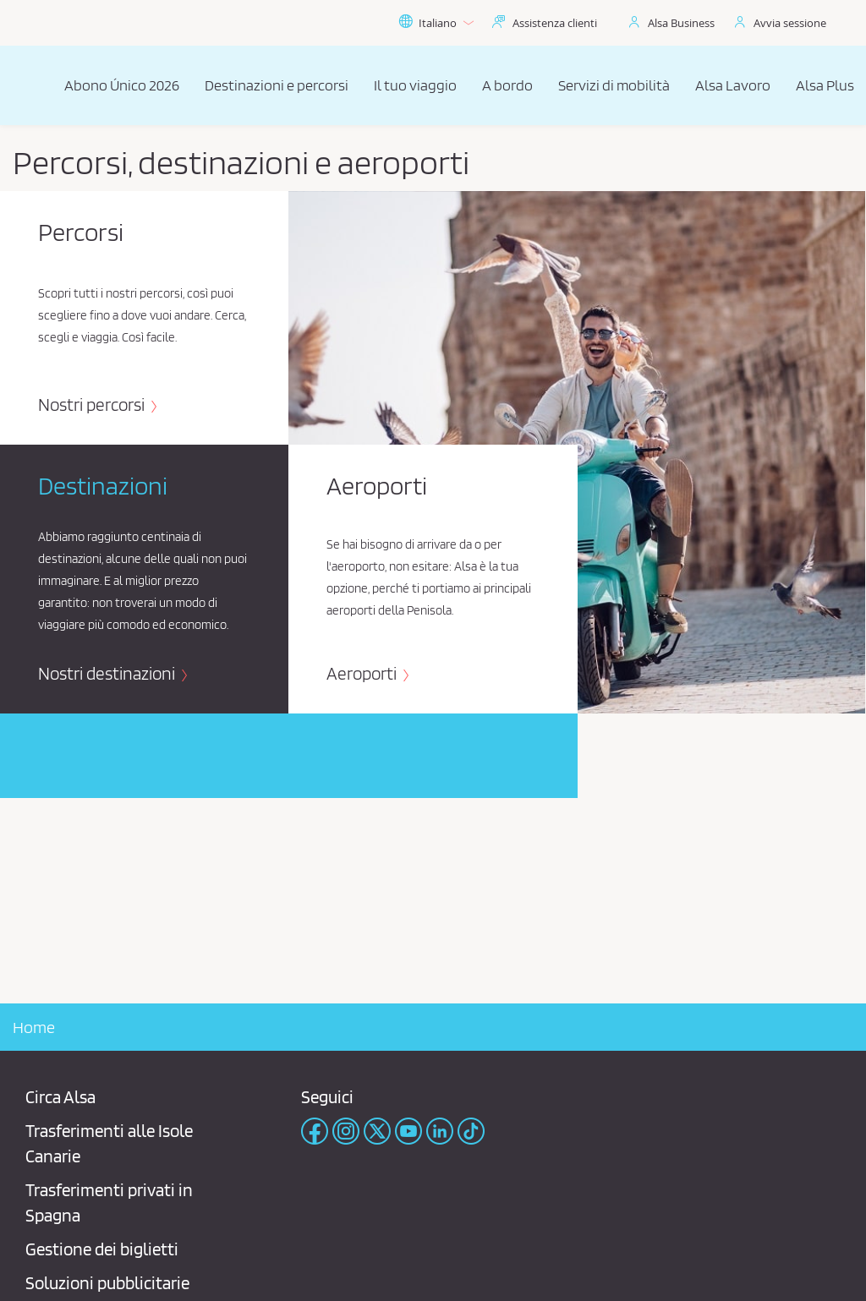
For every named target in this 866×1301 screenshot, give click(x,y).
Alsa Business (681, 22)
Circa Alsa (60, 1096)
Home (34, 1027)
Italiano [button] (436, 22)
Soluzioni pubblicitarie (107, 1282)
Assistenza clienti (554, 22)
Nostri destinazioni (108, 673)
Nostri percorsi (93, 404)
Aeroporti (363, 673)
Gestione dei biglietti (101, 1249)
